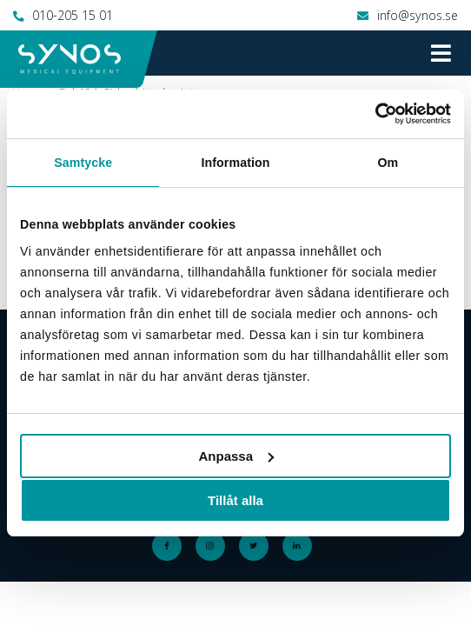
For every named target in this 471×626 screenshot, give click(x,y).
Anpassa (236, 456)
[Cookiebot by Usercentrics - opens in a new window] (375, 114)
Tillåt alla (235, 500)
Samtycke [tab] (83, 163)
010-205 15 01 (72, 15)
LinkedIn (300, 546)
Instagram (214, 546)
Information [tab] (235, 163)
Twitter (257, 546)
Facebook (170, 546)
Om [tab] (387, 163)
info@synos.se (417, 15)
